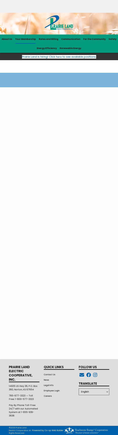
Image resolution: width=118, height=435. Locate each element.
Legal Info (49, 385)
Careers (48, 396)
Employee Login (52, 390)
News (46, 379)
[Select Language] (94, 391)
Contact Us (49, 374)
